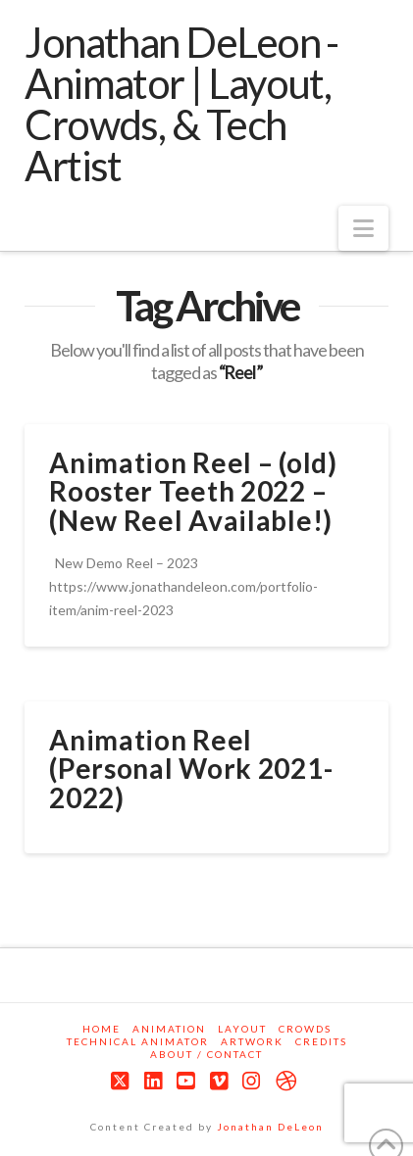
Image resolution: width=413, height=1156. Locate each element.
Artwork (252, 1041)
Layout (242, 1029)
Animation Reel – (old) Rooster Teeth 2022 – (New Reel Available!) (192, 491)
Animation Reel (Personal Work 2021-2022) (191, 768)
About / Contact (206, 1054)
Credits (321, 1041)
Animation (169, 1029)
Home (101, 1029)
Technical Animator (138, 1041)
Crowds (305, 1029)
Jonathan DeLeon (270, 1126)
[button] (363, 228)
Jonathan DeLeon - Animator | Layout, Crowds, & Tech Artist (181, 104)
